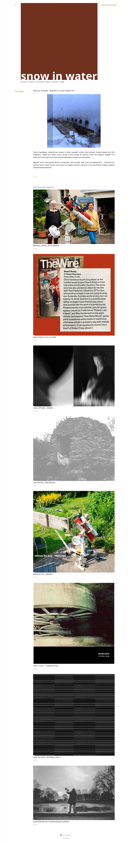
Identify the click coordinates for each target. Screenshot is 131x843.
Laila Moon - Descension (44, 482)
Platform (40, 82)
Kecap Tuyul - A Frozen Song (45, 666)
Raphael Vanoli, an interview (46, 245)
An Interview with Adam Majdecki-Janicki (51, 822)
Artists (24, 82)
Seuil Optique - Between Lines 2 (47, 757)
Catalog (31, 82)
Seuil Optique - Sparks (43, 408)
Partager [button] (19, 91)
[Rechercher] (109, 5)
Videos (47, 82)
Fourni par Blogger (65, 835)
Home (62, 82)
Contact (55, 82)
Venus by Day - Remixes (43, 574)
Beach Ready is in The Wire (44, 337)
